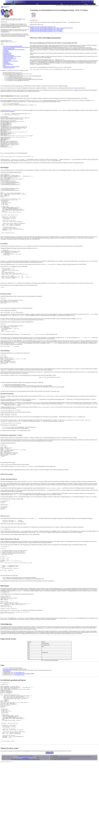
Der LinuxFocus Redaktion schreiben (25, 810)
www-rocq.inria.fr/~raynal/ (18, 717)
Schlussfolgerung (6, 63)
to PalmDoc (5, 7)
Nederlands (85, 5)
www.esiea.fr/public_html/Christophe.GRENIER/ (24, 716)
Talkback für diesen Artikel (8, 67)
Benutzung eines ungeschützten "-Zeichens (12, 56)
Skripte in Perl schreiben (8, 57)
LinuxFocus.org (25, 813)
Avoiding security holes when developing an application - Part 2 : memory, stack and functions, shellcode (51, 27)
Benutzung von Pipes (7, 52)
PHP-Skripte (5, 62)
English (69, 5)
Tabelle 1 (76, 90)
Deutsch (77, 5)
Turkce (96, 5)
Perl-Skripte (5, 50)
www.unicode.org (6, 714)
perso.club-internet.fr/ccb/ (19, 715)
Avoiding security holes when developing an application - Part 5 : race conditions (46, 31)
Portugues (89, 5)
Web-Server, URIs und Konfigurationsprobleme (13, 46)
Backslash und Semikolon (8, 55)
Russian (93, 5)
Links (4, 65)
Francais (81, 5)
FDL (38, 812)
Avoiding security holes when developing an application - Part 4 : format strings (46, 30)
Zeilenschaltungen (7, 54)
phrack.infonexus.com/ (7, 712)
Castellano (74, 5)
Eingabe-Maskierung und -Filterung (10, 60)
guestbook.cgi (10, 110)
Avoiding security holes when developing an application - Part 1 (43, 26)
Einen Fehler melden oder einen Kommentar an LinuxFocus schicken (25, 814)
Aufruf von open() (7, 59)
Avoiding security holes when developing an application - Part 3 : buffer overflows (46, 29)
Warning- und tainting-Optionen (9, 58)
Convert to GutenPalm (6, 6)
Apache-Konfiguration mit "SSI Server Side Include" (14, 49)
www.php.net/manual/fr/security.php (10, 711)
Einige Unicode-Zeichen (8, 64)
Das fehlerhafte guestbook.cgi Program (11, 66)
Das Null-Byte (6, 51)
